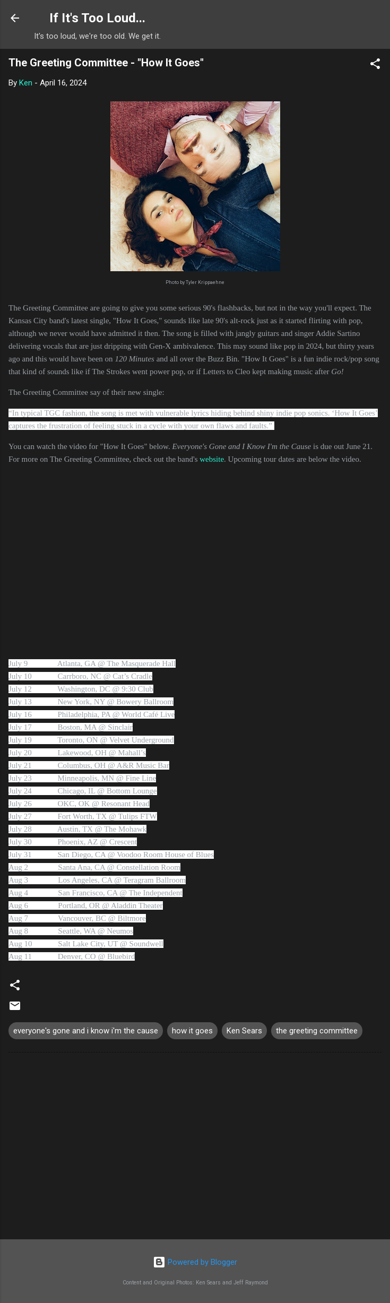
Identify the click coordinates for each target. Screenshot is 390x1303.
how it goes (192, 1031)
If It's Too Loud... (97, 18)
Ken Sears (244, 1031)
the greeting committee (317, 1031)
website (212, 459)
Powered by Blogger (195, 1262)
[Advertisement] (195, 1148)
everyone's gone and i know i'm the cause (85, 1031)
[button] (375, 65)
